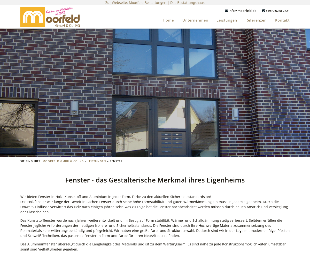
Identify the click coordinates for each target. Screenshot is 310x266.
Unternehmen (195, 20)
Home (168, 20)
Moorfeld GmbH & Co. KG (63, 161)
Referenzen (256, 20)
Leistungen (227, 20)
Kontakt (282, 20)
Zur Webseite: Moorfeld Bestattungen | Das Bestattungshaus (155, 2)
